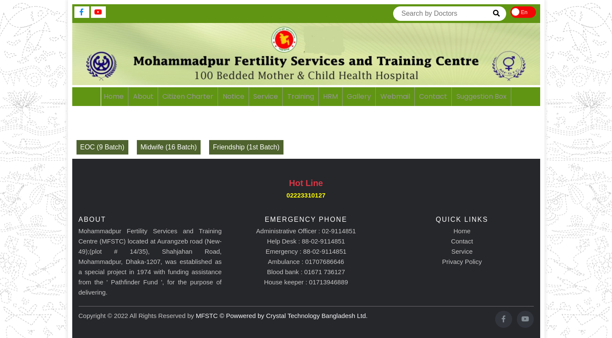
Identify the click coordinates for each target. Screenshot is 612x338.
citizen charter (187, 96)
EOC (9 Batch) (102, 147)
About (143, 96)
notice (233, 96)
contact (433, 96)
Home (461, 231)
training (300, 96)
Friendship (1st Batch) (246, 147)
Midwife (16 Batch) (169, 147)
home (114, 96)
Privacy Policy (462, 261)
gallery (359, 96)
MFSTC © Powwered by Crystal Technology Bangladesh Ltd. (282, 315)
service (265, 96)
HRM (330, 96)
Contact (462, 241)
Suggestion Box (481, 96)
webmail (395, 96)
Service (462, 251)
